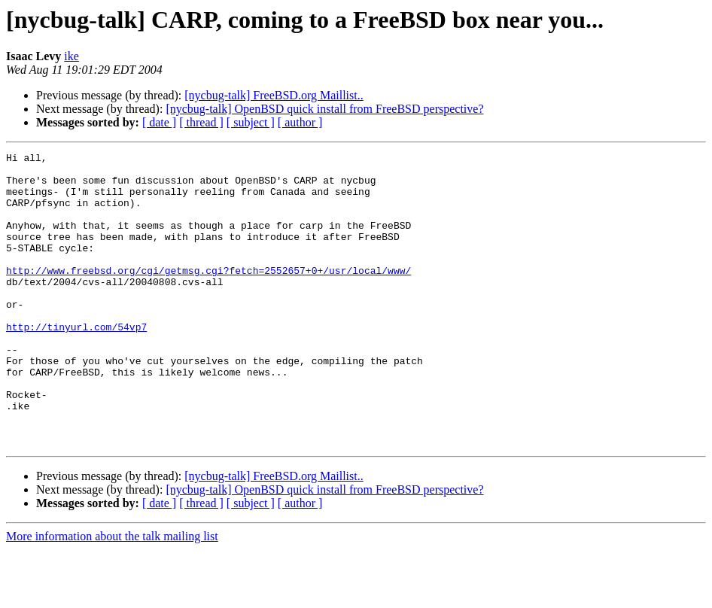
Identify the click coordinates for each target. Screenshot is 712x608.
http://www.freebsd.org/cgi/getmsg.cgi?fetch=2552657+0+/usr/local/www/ (208, 295)
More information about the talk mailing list (112, 594)
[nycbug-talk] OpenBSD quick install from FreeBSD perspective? (324, 108)
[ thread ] (201, 122)
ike (71, 56)
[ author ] (300, 122)
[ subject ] (251, 122)
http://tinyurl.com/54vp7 (76, 362)
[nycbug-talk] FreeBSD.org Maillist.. (273, 95)
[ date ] (159, 122)
